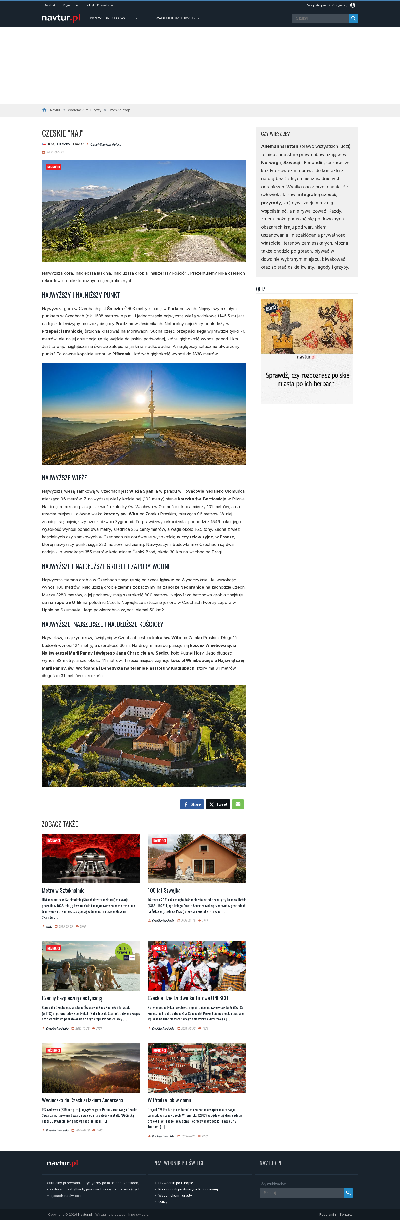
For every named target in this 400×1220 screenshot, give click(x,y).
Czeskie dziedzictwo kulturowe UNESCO (188, 998)
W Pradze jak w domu (169, 1100)
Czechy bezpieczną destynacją (72, 998)
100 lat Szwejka (164, 890)
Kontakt (49, 5)
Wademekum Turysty (175, 1195)
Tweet (218, 804)
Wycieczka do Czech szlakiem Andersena (82, 1100)
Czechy (63, 144)
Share (192, 804)
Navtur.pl (85, 1214)
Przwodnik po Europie (175, 1183)
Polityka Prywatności (99, 5)
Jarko (49, 926)
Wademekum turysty (178, 18)
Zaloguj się (339, 5)
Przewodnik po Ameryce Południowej (188, 1189)
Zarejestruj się (316, 5)
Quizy (162, 1202)
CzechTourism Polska (105, 144)
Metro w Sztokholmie (63, 890)
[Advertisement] (200, 65)
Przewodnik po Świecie (114, 18)
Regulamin (70, 5)
